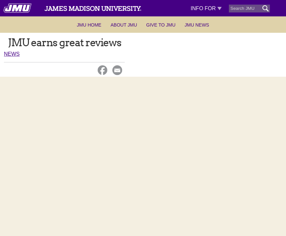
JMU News (197, 25)
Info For (206, 8)
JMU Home (89, 25)
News (12, 54)
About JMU (124, 25)
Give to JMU (160, 25)
